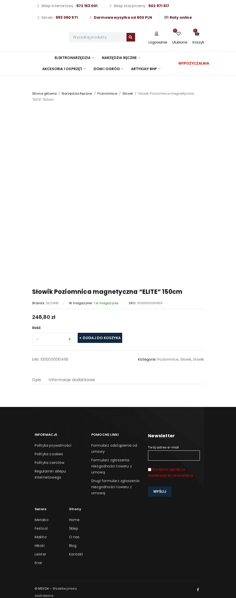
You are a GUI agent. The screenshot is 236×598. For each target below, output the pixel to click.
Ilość (36, 327)
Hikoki (40, 545)
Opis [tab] (36, 380)
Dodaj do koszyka (102, 337)
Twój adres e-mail (174, 453)
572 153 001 (86, 5)
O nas (74, 537)
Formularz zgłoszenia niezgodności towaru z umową (111, 466)
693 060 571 (67, 17)
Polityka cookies (49, 454)
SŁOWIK (52, 303)
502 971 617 (158, 5)
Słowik (127, 93)
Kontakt (76, 554)
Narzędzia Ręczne (77, 93)
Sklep (73, 528)
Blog (73, 545)
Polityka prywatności (53, 445)
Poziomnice (107, 93)
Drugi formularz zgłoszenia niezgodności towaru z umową (115, 487)
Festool (41, 528)
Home (74, 519)
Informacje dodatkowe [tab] (72, 380)
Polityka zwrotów (50, 462)
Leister (40, 554)
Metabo (42, 519)
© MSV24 (42, 588)
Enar (38, 562)
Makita (41, 537)
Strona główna (44, 93)
